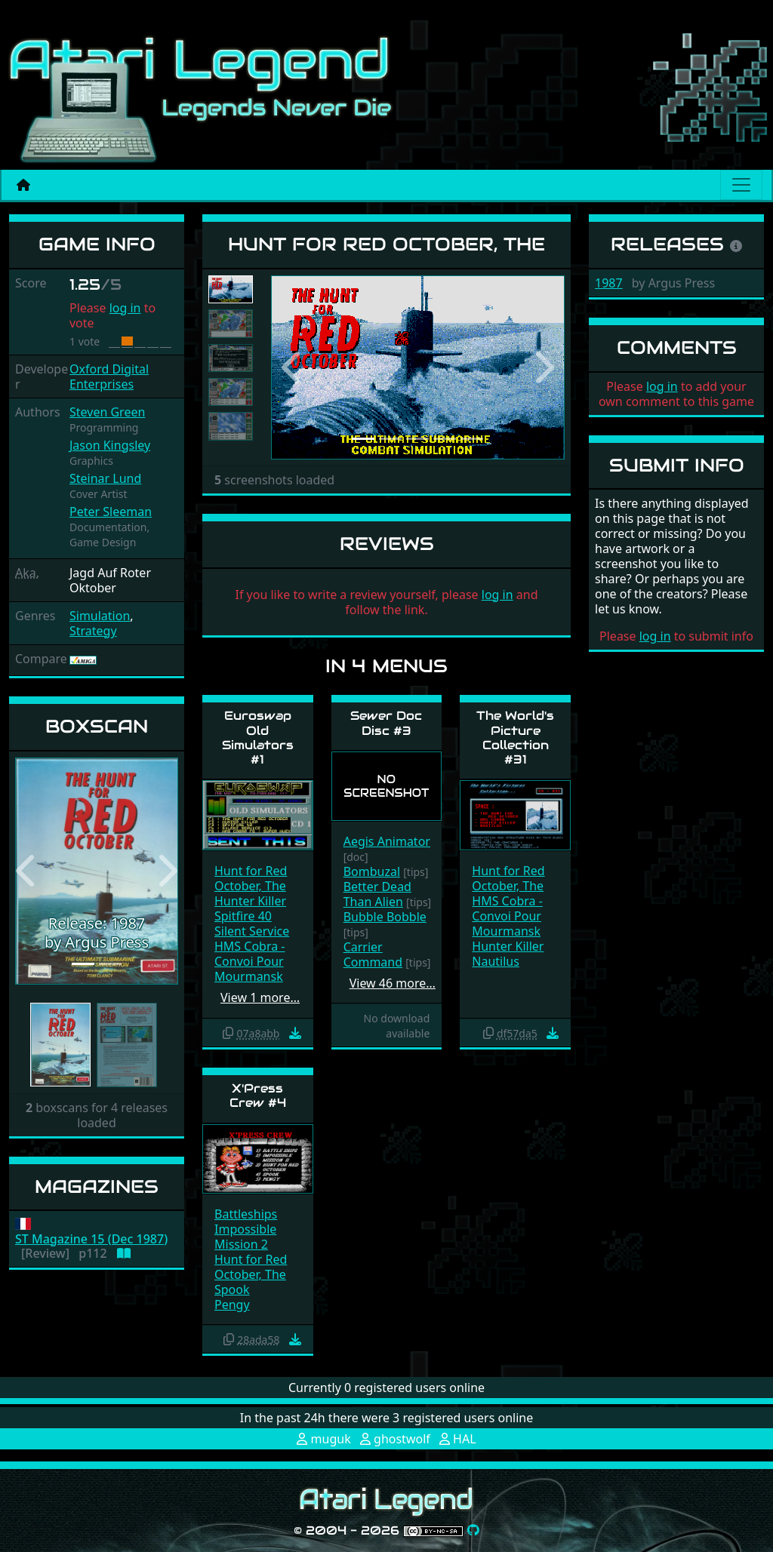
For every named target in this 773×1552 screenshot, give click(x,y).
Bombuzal (371, 871)
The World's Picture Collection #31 (515, 737)
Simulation (99, 615)
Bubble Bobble (385, 916)
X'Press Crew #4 (257, 1095)
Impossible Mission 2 (245, 1236)
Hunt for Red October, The (250, 878)
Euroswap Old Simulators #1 (258, 737)
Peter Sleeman (110, 511)
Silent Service (251, 931)
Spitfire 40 (243, 916)
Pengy (232, 1304)
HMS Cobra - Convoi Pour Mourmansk (249, 961)
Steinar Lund (105, 478)
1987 (609, 283)
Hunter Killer (250, 901)
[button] (27, 871)
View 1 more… (260, 997)
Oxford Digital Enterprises (109, 376)
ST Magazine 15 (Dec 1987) (91, 1239)
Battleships (245, 1214)
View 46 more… (393, 983)
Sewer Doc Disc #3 (386, 723)
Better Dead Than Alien (377, 894)
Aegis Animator (386, 841)
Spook (232, 1289)
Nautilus (495, 961)
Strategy (93, 630)
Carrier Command (372, 954)
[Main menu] (741, 185)
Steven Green (107, 412)
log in (125, 308)
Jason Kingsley (109, 445)
